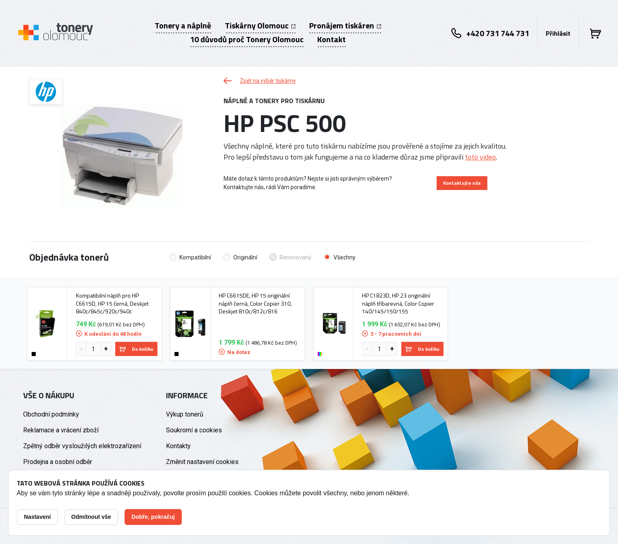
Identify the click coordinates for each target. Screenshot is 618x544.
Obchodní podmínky (51, 414)
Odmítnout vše (91, 517)
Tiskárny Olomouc (260, 25)
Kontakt (331, 39)
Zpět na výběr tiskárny (260, 81)
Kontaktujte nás (462, 183)
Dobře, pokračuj (153, 517)
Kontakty (178, 446)
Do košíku (136, 349)
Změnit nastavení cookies (202, 462)
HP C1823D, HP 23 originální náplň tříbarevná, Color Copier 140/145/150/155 (398, 303)
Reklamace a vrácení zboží (61, 430)
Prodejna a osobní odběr (57, 462)
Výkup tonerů (184, 414)
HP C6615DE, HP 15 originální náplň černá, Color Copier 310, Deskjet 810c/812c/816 (255, 303)
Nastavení (37, 517)
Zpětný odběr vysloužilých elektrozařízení (82, 446)
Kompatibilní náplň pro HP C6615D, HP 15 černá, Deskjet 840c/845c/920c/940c (112, 303)
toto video (480, 156)
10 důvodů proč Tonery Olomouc (247, 39)
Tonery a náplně (183, 25)
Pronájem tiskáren (345, 25)
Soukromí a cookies (194, 430)
